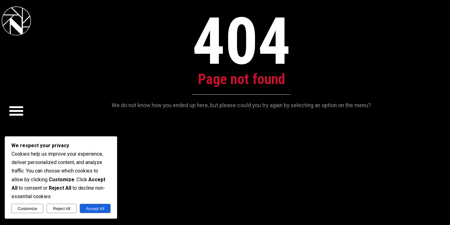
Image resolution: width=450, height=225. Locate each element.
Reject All (61, 208)
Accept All (95, 208)
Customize (27, 208)
